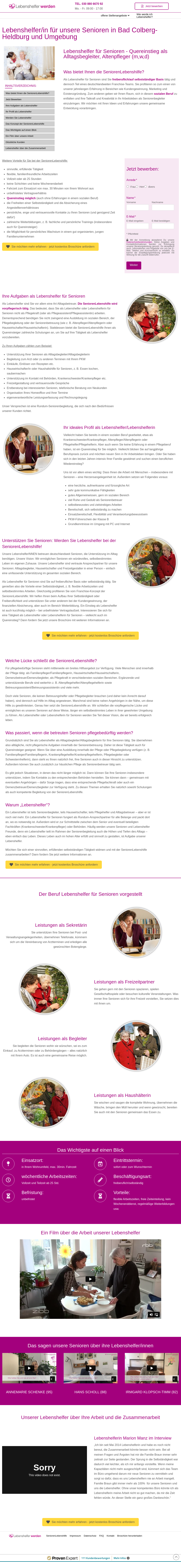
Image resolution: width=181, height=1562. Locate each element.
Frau (133, 186)
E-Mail (131, 216)
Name (131, 197)
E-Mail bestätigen (161, 221)
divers (151, 186)
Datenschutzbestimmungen (139, 242)
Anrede (131, 179)
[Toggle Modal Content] (152, 6)
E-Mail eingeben (134, 221)
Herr (141, 186)
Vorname (131, 202)
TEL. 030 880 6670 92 (89, 3)
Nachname (157, 202)
